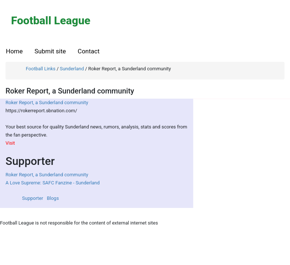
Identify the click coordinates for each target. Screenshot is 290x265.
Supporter (32, 198)
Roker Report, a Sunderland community (47, 102)
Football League (51, 20)
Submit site (50, 51)
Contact (88, 51)
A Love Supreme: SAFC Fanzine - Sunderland (53, 183)
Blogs (53, 198)
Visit (10, 143)
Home (14, 51)
